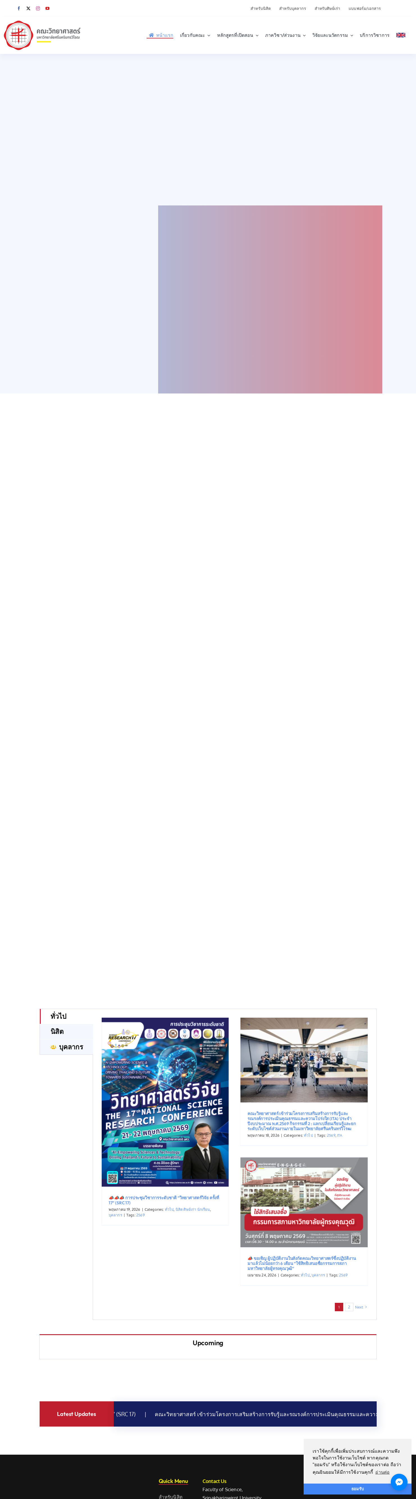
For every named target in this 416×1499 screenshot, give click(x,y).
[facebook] (19, 8)
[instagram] (38, 8)
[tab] (66, 1074)
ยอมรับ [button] (357, 1489)
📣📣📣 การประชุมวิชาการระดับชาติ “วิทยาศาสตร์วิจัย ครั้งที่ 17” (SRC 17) (164, 1258)
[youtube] (47, 8)
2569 (140, 1273)
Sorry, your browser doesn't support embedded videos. (208, 129)
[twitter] (28, 8)
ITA (339, 1193)
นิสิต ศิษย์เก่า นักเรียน (193, 1267)
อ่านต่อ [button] (382, 1472)
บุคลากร (115, 1273)
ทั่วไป (169, 1267)
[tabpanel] (235, 1222)
